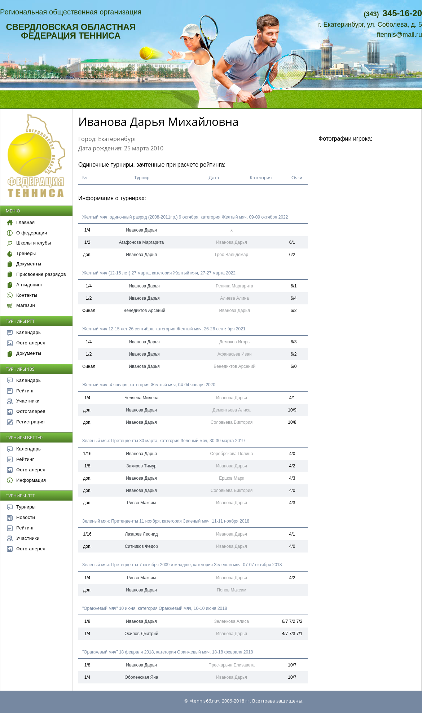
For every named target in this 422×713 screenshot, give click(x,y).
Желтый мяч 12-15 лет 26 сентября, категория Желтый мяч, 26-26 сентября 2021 (164, 328)
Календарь (24, 332)
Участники (23, 401)
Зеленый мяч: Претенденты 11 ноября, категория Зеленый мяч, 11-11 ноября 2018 (165, 521)
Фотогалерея (26, 343)
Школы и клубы (29, 243)
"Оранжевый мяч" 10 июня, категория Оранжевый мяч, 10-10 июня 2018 (154, 608)
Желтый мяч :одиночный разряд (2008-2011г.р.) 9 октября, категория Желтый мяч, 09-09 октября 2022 (185, 217)
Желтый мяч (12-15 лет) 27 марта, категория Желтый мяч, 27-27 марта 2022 (159, 273)
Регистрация (26, 421)
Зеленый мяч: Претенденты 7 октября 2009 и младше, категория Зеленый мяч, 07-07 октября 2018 (182, 564)
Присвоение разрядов (36, 274)
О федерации (27, 233)
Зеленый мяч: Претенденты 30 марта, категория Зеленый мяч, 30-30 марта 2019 (163, 440)
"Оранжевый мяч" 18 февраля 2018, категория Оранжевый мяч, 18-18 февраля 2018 (167, 652)
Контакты (22, 295)
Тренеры (21, 253)
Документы (24, 264)
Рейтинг (20, 390)
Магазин (21, 305)
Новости (21, 517)
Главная (21, 222)
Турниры (21, 507)
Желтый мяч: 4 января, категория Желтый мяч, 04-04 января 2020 (148, 384)
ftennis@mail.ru (399, 34)
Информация (26, 480)
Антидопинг (25, 284)
